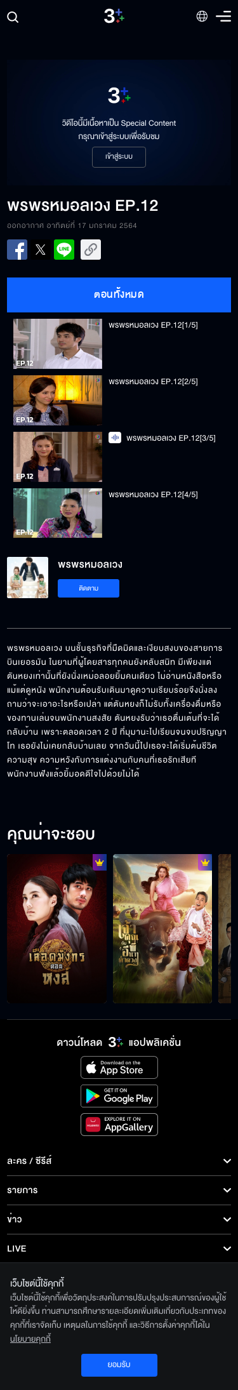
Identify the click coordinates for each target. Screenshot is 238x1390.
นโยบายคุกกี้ (30, 1339)
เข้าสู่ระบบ (119, 157)
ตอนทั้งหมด (119, 294)
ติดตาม (88, 588)
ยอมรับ (118, 1364)
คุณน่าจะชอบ (51, 835)
